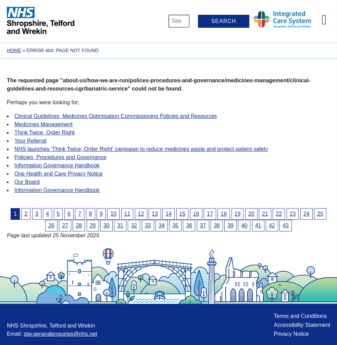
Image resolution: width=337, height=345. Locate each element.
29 (93, 225)
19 (238, 214)
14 (168, 214)
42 (272, 225)
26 (51, 225)
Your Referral (30, 141)
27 (65, 225)
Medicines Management (43, 124)
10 (113, 214)
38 (217, 225)
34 (162, 225)
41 (258, 225)
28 (79, 225)
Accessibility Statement (302, 325)
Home (14, 50)
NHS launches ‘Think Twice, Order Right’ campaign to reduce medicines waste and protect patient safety (141, 149)
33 (148, 225)
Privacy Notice (291, 334)
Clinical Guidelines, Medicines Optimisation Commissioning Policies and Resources (115, 116)
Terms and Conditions (300, 316)
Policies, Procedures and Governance (60, 157)
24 (306, 214)
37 (203, 225)
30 (106, 225)
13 (155, 214)
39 (230, 225)
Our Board (27, 182)
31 (120, 225)
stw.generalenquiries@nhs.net (60, 334)
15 (182, 214)
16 (196, 214)
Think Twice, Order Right (44, 132)
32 (134, 225)
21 (265, 214)
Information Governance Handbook (57, 165)
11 (127, 214)
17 (210, 214)
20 (251, 214)
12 (141, 214)
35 (175, 225)
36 (189, 225)
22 (279, 214)
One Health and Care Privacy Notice (58, 174)
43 (286, 225)
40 (244, 225)
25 (320, 214)
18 (224, 214)
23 (293, 214)
